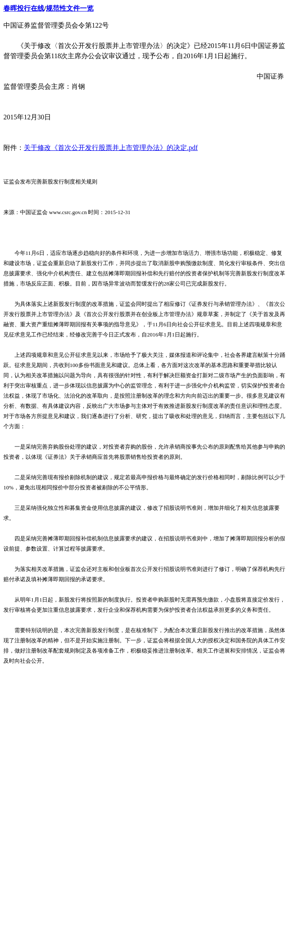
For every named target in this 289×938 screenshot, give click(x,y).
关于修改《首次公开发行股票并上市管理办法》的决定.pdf (111, 147)
